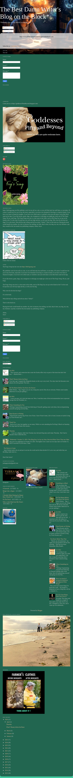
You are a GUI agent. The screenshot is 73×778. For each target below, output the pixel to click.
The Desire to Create (9, 448)
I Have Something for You (16, 405)
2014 (6, 770)
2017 (6, 762)
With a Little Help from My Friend (13, 502)
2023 (6, 745)
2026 (6, 719)
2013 (6, 773)
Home (36, 42)
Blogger (40, 610)
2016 (6, 765)
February (9, 733)
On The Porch (7, 499)
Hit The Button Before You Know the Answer (22, 388)
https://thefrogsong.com (29, 267)
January (9, 736)
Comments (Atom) (16, 46)
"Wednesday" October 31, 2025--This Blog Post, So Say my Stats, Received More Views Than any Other (39, 439)
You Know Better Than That (58, 539)
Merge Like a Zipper (9, 491)
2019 (6, 756)
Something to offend (62, 483)
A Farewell (6, 488)
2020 (6, 753)
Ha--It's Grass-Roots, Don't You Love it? (62, 595)
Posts (5, 27)
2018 (6, 759)
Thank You (12, 422)
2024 (6, 742)
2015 (6, 767)
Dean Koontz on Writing (16, 413)
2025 (6, 740)
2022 (6, 748)
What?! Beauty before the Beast (18, 379)
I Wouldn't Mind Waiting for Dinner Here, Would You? (13, 496)
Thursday (12, 431)
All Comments (7, 31)
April (8, 722)
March (9, 730)
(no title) (11, 370)
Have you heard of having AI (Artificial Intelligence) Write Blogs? (62, 581)
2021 (6, 751)
